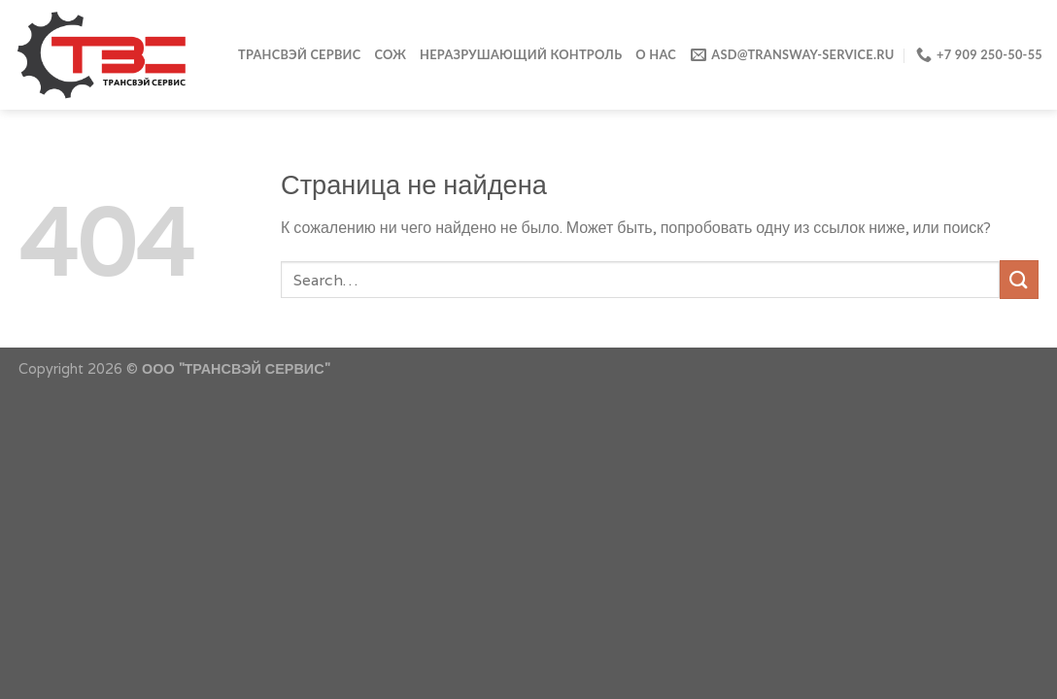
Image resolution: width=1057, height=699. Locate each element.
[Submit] (1019, 279)
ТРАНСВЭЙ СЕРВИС (299, 54)
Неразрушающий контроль (521, 54)
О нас (655, 54)
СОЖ (390, 54)
